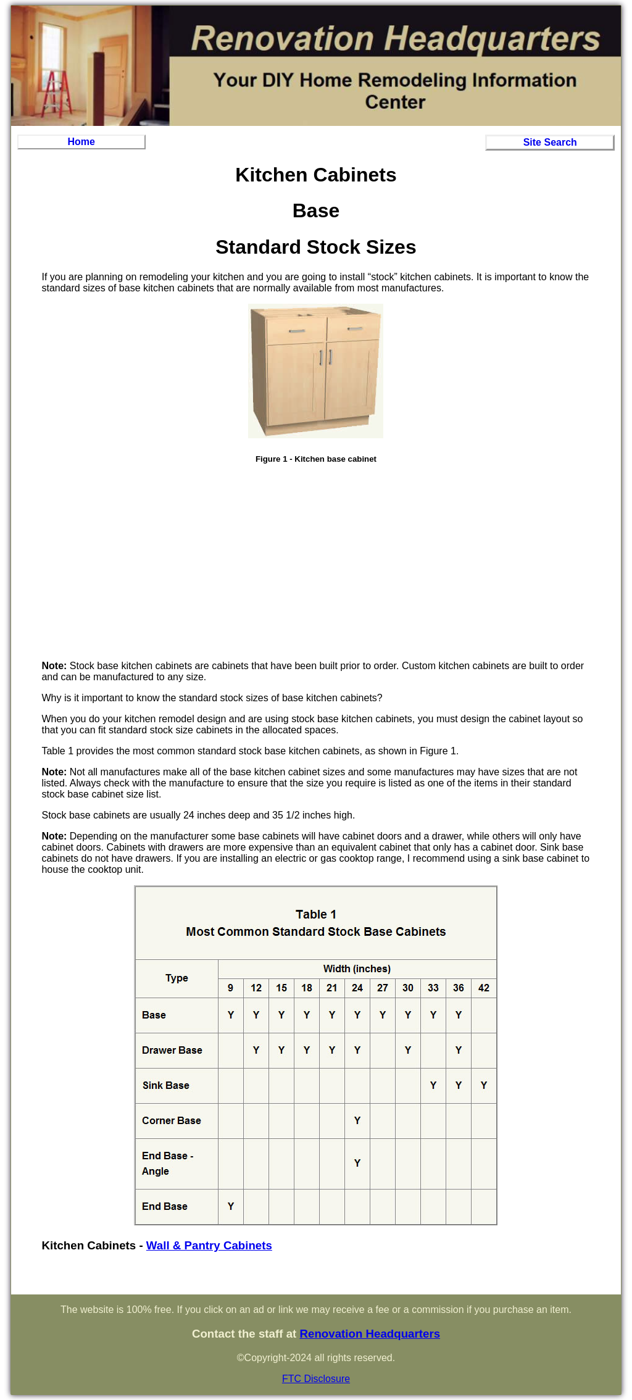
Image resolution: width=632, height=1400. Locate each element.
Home (81, 141)
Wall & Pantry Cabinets (209, 1245)
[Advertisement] (316, 564)
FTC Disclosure (316, 1378)
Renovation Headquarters (369, 1333)
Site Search (550, 142)
